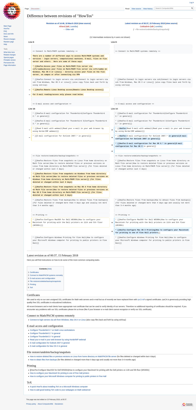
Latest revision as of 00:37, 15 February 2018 (145, 23)
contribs (74, 26)
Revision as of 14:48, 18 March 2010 (62, 23)
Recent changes (9, 39)
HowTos (6, 29)
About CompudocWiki (45, 404)
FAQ (5, 31)
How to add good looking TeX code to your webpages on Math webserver (60, 390)
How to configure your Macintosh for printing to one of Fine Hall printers (59, 373)
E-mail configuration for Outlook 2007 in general (50, 343)
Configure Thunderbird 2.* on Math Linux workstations (52, 330)
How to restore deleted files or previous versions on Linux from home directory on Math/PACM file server (73, 356)
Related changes (10, 55)
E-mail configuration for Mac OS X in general (48, 346)
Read (127, 9)
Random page (9, 42)
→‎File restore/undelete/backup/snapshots (151, 29)
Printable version (10, 60)
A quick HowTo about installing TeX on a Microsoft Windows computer (59, 387)
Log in (191, 2)
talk (67, 26)
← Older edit (68, 29)
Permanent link (9, 63)
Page (27, 9)
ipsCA (140, 299)
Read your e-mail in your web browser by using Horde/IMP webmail (58, 340)
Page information (10, 65)
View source (136, 9)
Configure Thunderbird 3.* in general (45, 336)
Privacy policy (31, 404)
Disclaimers (59, 404)
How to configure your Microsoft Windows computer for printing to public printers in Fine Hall (68, 376)
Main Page (7, 26)
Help (5, 44)
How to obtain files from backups (43, 360)
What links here (9, 52)
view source (84, 23)
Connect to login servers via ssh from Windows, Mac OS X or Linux (58, 320)
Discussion (35, 9)
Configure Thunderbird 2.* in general (45, 333)
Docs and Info (9, 34)
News (6, 36)
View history (147, 9)
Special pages (9, 57)
